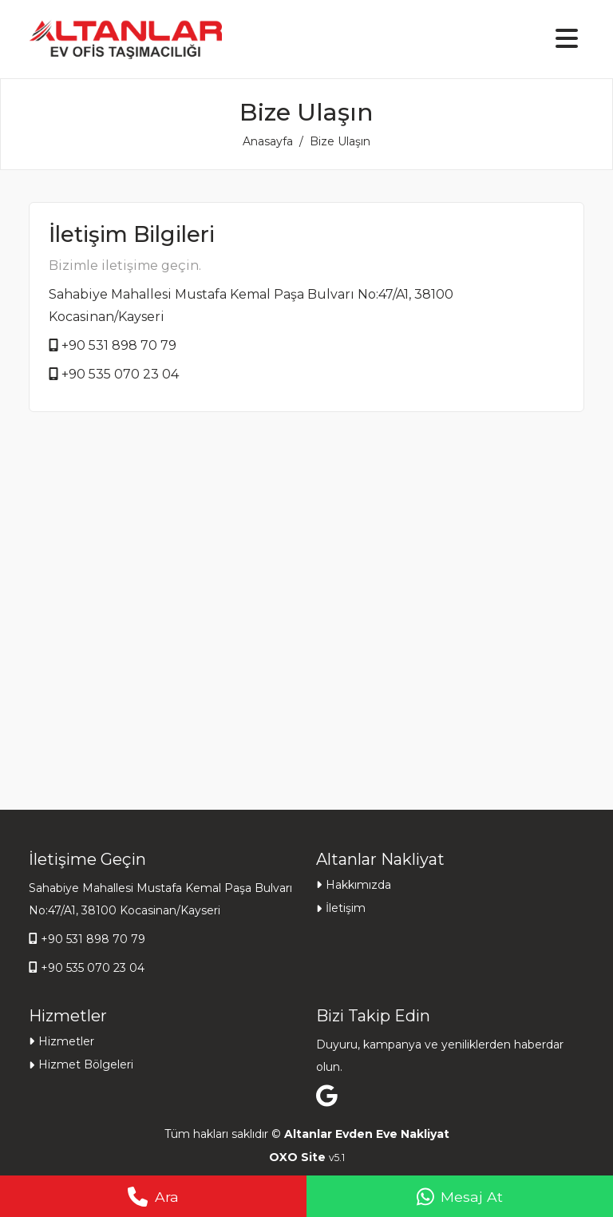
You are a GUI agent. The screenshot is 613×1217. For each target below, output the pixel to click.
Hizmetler (66, 1041)
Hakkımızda (358, 885)
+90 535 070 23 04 (120, 374)
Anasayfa (268, 141)
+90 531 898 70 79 (118, 345)
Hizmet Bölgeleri (85, 1064)
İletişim (346, 908)
